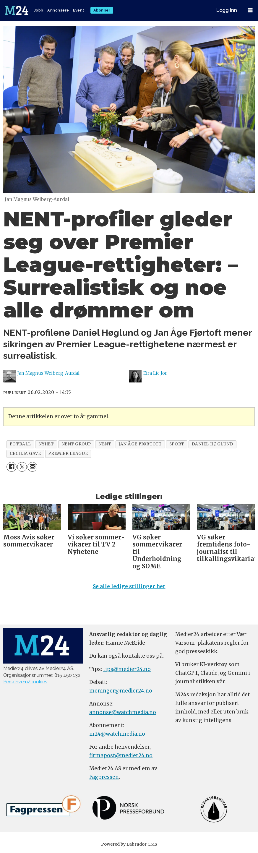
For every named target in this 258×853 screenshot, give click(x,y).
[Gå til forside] (16, 10)
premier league (68, 453)
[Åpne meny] (250, 10)
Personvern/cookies (25, 682)
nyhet (46, 444)
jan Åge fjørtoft (140, 444)
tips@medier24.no (127, 669)
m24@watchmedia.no (117, 734)
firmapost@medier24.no (120, 755)
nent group (76, 444)
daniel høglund (212, 444)
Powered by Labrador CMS (129, 844)
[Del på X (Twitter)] (22, 467)
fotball (20, 444)
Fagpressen (104, 777)
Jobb (38, 10)
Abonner (102, 10)
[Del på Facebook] (11, 467)
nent (104, 444)
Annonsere (58, 10)
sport (176, 444)
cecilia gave (25, 453)
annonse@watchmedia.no (122, 712)
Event (79, 10)
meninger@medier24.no (120, 690)
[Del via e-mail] (32, 467)
